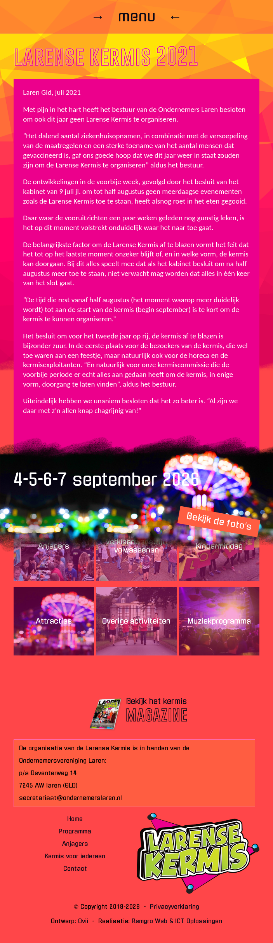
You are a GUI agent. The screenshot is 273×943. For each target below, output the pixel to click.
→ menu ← (136, 16)
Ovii (83, 921)
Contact (75, 869)
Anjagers (75, 844)
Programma (75, 831)
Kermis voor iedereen (75, 856)
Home (75, 819)
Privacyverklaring (174, 907)
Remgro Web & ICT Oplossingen (177, 921)
